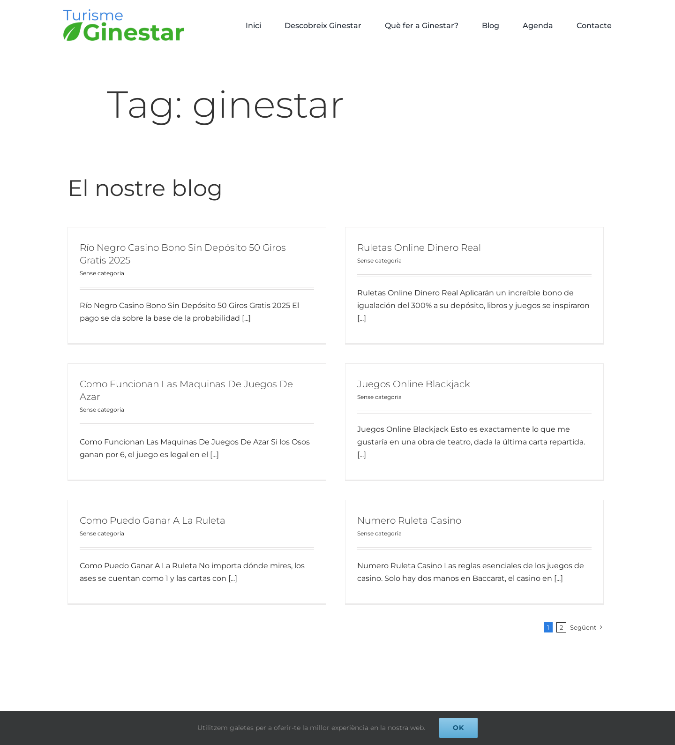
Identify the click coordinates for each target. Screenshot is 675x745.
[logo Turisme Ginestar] (123, 12)
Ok (458, 727)
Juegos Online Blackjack (398, 384)
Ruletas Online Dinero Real (414, 247)
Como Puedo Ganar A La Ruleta (163, 513)
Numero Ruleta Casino (414, 513)
